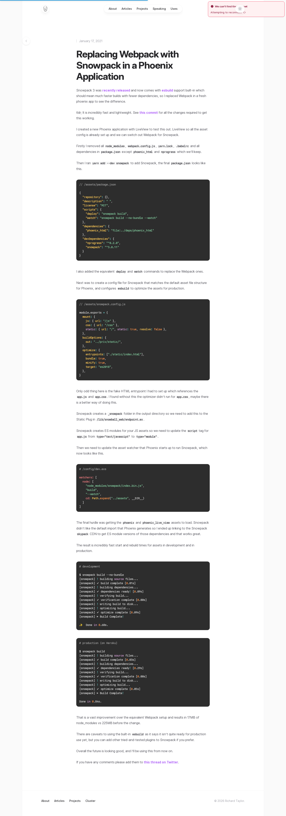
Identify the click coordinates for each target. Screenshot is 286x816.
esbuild (167, 90)
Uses (174, 8)
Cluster (90, 800)
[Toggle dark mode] (240, 9)
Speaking (159, 8)
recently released (116, 90)
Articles (127, 8)
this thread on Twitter (161, 762)
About (113, 8)
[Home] (45, 8)
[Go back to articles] (26, 41)
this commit (148, 113)
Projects (142, 8)
